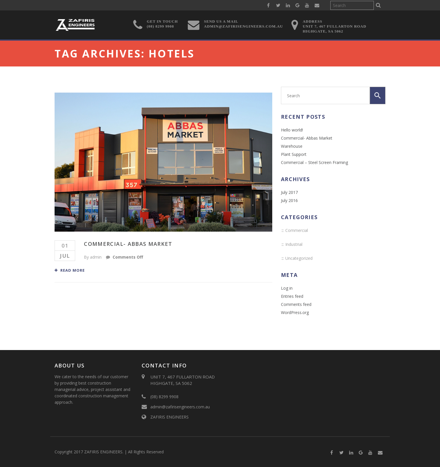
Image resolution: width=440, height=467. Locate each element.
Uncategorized (299, 258)
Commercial (296, 230)
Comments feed (296, 304)
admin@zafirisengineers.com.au (180, 407)
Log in (287, 288)
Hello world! (292, 130)
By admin (93, 257)
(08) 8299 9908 (164, 396)
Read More (70, 270)
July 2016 (289, 200)
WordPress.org (295, 312)
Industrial (293, 244)
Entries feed (292, 296)
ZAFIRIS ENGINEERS (169, 417)
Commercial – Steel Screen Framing (314, 162)
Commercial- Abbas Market (128, 243)
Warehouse (291, 146)
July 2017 (289, 192)
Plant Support (293, 154)
